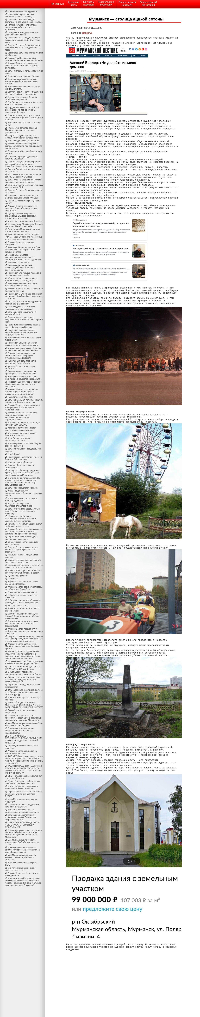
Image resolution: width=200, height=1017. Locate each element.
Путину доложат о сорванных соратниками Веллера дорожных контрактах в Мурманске (20, 215)
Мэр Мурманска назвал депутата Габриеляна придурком (22, 805)
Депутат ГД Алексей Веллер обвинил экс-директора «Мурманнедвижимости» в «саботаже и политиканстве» (24, 638)
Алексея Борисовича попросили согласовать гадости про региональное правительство (23, 146)
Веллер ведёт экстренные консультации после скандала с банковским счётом (20, 267)
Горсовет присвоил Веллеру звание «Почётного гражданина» (23, 302)
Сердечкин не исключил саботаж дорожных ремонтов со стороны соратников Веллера (22, 109)
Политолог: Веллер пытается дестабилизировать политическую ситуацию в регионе (21, 332)
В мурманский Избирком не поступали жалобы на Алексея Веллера (24, 673)
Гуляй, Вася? (14, 454)
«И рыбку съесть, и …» (19, 605)
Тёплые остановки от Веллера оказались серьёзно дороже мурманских (20, 27)
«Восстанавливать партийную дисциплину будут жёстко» (20, 362)
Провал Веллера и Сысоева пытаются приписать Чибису (19, 15)
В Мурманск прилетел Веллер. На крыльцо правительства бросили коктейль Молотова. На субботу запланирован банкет (22, 481)
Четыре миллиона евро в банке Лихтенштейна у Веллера (21, 284)
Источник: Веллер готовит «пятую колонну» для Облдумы (22, 423)
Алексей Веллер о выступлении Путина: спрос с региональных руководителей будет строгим (21, 391)
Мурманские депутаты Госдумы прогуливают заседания (21, 538)
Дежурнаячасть (73, 3)
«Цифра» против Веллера (20, 462)
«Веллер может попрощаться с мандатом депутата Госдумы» (21, 279)
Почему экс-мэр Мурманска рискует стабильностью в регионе (23, 525)
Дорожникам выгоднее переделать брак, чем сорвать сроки (23, 561)
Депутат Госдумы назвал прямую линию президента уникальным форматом (22, 549)
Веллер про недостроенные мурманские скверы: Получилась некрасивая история (20, 817)
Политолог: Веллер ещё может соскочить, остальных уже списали (21, 344)
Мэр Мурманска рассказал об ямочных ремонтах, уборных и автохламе (20, 857)
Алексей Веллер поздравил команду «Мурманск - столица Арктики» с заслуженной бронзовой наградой (23, 531)
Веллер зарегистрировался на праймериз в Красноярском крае (20, 372)
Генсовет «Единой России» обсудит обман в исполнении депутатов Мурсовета (23, 384)
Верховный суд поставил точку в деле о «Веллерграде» (21, 583)
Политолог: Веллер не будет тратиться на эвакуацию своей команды (24, 21)
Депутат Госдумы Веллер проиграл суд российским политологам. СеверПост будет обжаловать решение (23, 164)
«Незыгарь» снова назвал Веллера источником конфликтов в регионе (23, 349)
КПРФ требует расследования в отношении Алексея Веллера (21, 787)
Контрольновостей (88, 3)
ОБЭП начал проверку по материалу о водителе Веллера (23, 777)
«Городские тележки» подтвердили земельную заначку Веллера (23, 175)
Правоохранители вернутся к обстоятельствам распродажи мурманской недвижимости (20, 355)
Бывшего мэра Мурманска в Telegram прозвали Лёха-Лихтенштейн (24, 225)
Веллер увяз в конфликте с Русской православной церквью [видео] (23, 181)
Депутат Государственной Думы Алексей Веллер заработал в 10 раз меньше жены (22, 616)
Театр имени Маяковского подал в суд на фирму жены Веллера (22, 326)
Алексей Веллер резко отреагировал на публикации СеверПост (23, 588)
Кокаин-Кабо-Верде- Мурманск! (23, 11)
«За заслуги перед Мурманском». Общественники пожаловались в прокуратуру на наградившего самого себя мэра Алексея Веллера (22, 655)
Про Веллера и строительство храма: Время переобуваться (24, 103)
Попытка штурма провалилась (22, 592)
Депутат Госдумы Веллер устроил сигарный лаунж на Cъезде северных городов (22, 47)
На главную (57, 3)
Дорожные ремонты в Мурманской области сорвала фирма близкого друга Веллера (24, 117)
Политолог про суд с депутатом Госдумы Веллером (21, 157)
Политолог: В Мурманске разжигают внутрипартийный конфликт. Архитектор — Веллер (24, 296)
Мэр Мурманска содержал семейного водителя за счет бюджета (24, 724)
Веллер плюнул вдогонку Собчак (23, 76)
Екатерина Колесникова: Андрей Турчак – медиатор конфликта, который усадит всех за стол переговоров (23, 236)
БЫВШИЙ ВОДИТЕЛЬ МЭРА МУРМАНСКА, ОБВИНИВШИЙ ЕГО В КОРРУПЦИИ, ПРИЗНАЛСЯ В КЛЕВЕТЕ (24, 705)
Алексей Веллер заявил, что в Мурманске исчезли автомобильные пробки (22, 646)
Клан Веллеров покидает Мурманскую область (18, 439)
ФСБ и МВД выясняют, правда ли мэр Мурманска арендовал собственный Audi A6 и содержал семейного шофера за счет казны (24, 759)
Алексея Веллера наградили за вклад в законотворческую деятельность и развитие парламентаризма (21, 416)
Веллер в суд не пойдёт (19, 262)
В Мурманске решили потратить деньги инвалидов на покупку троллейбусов (21, 623)
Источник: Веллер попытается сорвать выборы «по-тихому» (20, 429)
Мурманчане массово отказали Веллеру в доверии (21, 499)
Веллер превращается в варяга (22, 488)
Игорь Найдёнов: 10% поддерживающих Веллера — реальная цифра (24, 493)
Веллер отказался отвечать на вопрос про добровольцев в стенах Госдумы (21, 81)
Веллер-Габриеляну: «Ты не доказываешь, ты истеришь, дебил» (22, 811)
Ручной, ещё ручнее (17, 576)
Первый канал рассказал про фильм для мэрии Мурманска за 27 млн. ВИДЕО (23, 794)
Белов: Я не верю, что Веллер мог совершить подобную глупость (22, 782)
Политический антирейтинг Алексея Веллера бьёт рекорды (23, 458)
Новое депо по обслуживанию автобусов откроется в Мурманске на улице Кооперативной (22, 849)
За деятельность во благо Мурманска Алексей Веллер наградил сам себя (24, 662)
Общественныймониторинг (148, 3)
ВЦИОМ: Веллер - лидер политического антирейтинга (18, 504)
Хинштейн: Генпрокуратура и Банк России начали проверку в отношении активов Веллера (23, 249)
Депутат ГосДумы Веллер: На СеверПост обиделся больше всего (22, 136)
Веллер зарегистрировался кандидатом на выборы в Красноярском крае (24, 319)
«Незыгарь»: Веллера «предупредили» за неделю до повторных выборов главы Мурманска (23, 257)
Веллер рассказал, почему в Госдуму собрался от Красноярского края (24, 401)
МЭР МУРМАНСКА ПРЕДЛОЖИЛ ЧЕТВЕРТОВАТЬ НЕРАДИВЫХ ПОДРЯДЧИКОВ (22, 824)
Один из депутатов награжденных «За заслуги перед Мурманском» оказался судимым (22, 679)
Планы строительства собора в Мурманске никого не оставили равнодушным (21, 130)
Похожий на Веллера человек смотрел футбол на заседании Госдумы (24, 59)
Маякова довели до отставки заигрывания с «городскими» (20, 308)
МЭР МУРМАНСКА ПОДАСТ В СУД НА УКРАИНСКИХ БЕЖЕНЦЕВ (23, 668)
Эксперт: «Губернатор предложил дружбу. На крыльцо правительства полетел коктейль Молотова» (22, 472)
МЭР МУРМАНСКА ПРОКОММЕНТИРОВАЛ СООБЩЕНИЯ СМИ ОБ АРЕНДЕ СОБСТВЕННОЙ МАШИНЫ (23, 739)
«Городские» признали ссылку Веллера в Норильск (20, 434)
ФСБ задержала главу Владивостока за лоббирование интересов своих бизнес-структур (23, 692)
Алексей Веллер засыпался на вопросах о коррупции (21, 752)
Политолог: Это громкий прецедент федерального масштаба (23, 274)
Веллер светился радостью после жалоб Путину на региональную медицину (22, 511)
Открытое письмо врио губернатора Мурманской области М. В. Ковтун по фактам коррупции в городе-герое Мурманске (23, 833)
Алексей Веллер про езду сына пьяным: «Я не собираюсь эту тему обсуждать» (22, 65)
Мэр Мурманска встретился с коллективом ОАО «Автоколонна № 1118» (22, 842)
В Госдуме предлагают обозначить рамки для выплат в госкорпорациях (22, 601)
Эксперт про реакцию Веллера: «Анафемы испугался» (21, 98)
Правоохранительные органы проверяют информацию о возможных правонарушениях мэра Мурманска (23, 717)
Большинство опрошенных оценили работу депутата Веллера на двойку (23, 571)
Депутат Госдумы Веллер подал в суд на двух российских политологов (24, 93)
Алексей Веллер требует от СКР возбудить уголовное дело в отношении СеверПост (24, 631)
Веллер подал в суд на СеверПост (24, 141)
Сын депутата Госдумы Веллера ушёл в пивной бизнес (21, 33)
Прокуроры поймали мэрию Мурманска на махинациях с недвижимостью (19, 730)
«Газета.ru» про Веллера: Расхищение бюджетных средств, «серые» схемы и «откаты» (21, 518)
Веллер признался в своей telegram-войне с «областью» (23, 444)
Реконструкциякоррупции (106, 3)
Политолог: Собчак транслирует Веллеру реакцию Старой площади (22, 196)
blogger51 (87, 33)
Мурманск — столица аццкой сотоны (25, 221)
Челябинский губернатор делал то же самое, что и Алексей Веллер (24, 566)
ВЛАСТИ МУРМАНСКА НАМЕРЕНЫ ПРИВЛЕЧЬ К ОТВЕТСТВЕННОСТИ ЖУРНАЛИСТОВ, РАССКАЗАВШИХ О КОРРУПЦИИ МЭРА (23, 769)
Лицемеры (13, 579)
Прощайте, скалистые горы (21, 397)
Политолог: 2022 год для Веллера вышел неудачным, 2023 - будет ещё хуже (22, 40)
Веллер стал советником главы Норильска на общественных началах (23, 378)
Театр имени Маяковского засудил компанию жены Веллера (22, 230)
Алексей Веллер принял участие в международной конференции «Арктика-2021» (22, 407)
